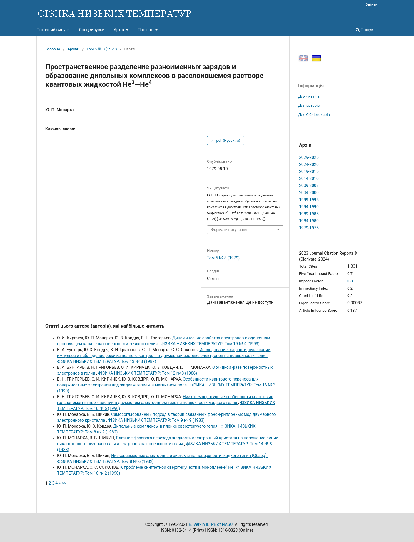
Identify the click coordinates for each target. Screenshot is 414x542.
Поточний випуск (53, 29)
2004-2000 (309, 192)
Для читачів (309, 96)
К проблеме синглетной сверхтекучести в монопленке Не (177, 467)
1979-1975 (309, 228)
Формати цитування (229, 229)
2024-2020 (309, 164)
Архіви (73, 49)
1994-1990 (309, 206)
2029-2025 (309, 157)
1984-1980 (309, 221)
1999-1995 (309, 199)
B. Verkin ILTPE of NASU (211, 524)
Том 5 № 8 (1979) (101, 49)
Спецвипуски (92, 29)
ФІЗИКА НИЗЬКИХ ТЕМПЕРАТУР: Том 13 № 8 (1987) (106, 361)
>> (64, 483)
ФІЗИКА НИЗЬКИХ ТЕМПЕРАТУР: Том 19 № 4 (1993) (210, 343)
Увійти (372, 4)
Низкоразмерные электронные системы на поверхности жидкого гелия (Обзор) (189, 455)
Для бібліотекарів (314, 114)
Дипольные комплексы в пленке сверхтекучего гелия (165, 426)
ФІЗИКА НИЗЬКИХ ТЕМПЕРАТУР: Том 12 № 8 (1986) (147, 373)
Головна (52, 49)
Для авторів (309, 105)
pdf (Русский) (227, 140)
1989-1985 (309, 213)
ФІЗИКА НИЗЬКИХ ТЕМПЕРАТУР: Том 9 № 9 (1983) (156, 420)
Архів (119, 29)
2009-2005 (309, 185)
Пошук (364, 29)
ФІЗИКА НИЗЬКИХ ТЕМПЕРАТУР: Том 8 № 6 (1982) (105, 461)
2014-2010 (309, 178)
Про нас (146, 29)
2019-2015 (309, 171)
